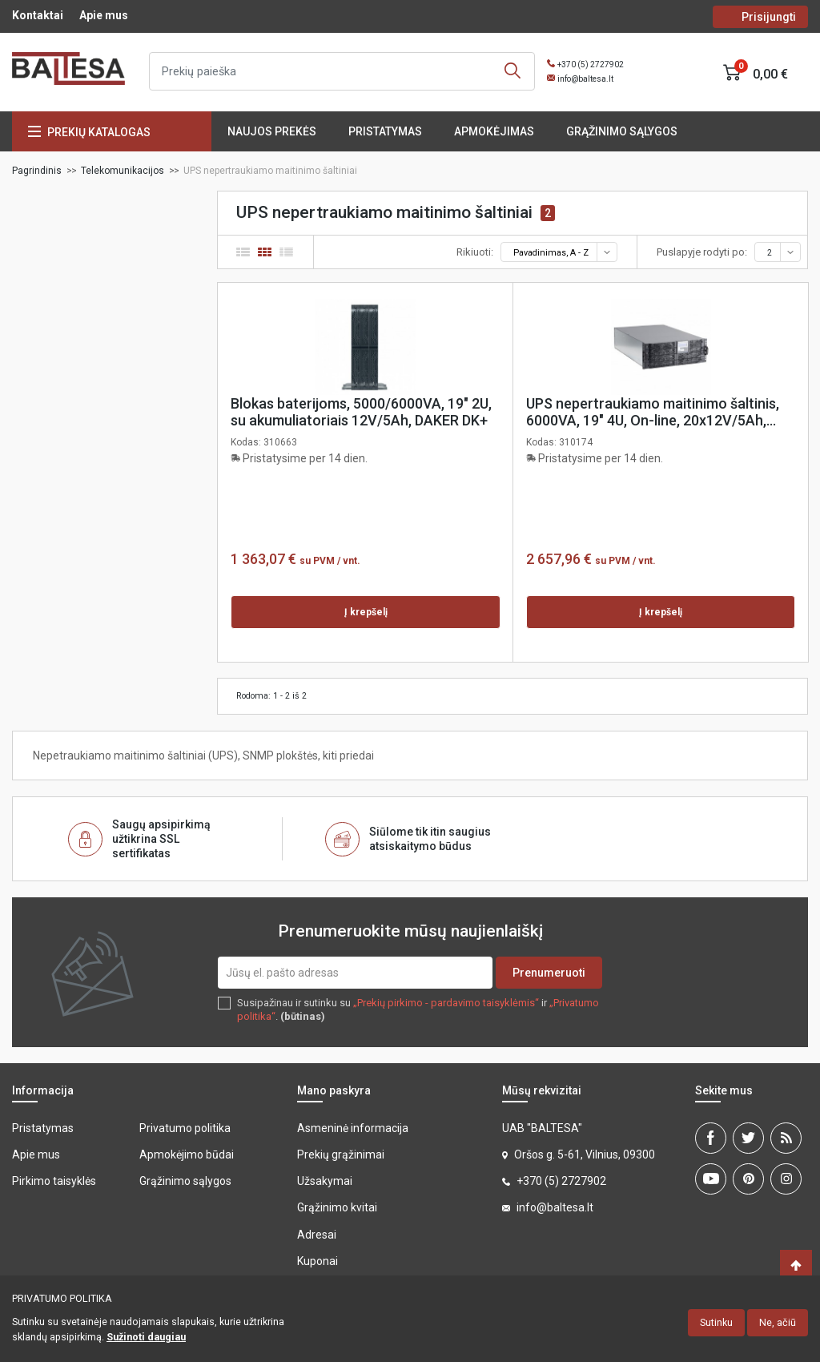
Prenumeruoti (548, 972)
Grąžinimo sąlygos (621, 131)
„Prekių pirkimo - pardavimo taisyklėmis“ (446, 1003)
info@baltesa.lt (585, 79)
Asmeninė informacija (352, 1128)
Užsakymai (324, 1181)
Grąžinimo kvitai (337, 1207)
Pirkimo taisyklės (54, 1181)
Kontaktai (37, 15)
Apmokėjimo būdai (186, 1154)
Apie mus (103, 15)
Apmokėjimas (494, 131)
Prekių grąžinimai (340, 1154)
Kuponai (317, 1261)
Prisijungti (769, 16)
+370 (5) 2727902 (590, 64)
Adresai (316, 1234)
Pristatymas (385, 131)
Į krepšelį (366, 612)
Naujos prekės (271, 131)
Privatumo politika (185, 1128)
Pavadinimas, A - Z (564, 252)
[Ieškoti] (342, 71)
